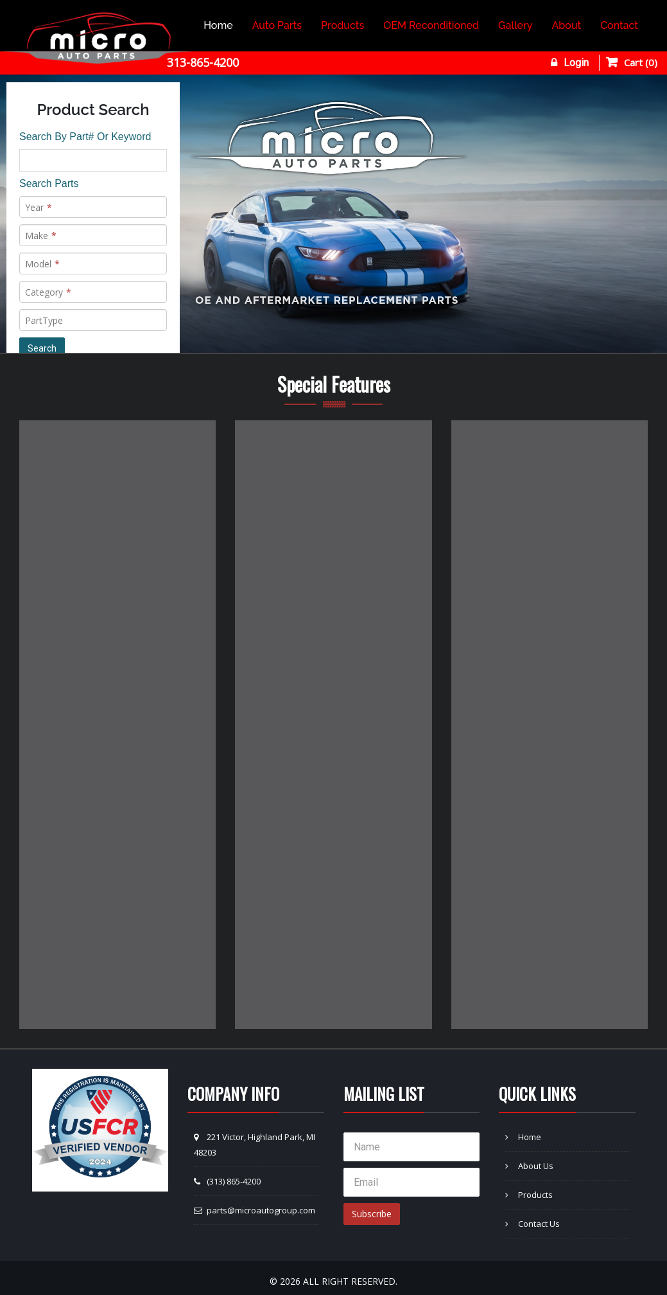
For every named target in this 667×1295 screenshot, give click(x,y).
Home (218, 25)
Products (342, 25)
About (567, 25)
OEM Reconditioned (431, 25)
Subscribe (372, 1214)
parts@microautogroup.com (254, 1210)
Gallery (515, 25)
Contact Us (532, 1223)
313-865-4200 (203, 62)
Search (42, 348)
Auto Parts (277, 25)
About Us (529, 1166)
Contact (619, 25)
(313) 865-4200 (227, 1181)
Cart (640, 62)
